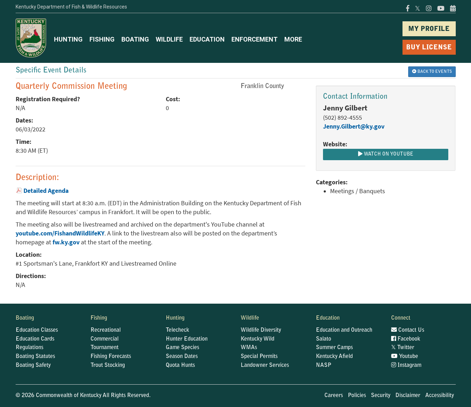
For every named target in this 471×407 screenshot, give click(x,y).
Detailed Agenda (46, 191)
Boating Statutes (35, 356)
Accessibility (439, 395)
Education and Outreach (344, 330)
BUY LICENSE (429, 47)
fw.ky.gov (66, 242)
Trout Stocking (108, 365)
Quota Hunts (180, 365)
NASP (324, 365)
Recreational (106, 330)
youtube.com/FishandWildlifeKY (60, 233)
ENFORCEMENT (254, 39)
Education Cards (35, 339)
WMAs (249, 348)
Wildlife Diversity (261, 330)
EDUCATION (207, 39)
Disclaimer (407, 395)
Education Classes (37, 330)
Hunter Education (187, 339)
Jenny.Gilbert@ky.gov (353, 126)
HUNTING (68, 39)
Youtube (404, 356)
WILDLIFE (169, 39)
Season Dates (182, 356)
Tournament (105, 348)
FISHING (102, 39)
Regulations (29, 348)
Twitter (402, 348)
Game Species (182, 348)
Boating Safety (33, 365)
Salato (323, 339)
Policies (357, 395)
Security (380, 395)
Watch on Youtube (385, 154)
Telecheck (177, 330)
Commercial (105, 339)
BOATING (135, 39)
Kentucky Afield (334, 356)
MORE (293, 39)
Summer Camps (334, 348)
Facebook (405, 339)
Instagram (406, 365)
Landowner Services (265, 365)
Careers (333, 395)
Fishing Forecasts (111, 356)
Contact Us (407, 330)
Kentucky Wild (257, 339)
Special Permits (259, 356)
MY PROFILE (429, 29)
